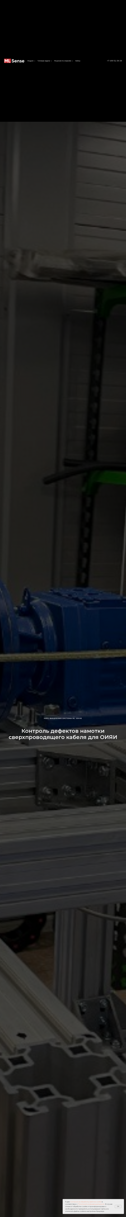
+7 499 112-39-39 (114, 61)
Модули (30, 61)
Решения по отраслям (63, 61)
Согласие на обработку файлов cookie (85, 1202)
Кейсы (77, 61)
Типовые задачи (44, 61)
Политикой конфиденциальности (91, 1204)
